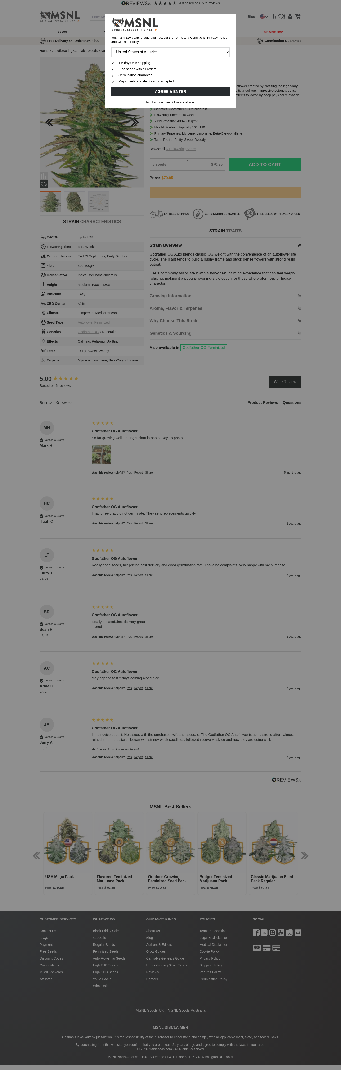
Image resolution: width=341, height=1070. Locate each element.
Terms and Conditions (189, 37)
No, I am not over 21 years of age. (170, 102)
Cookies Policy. (128, 42)
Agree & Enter (170, 92)
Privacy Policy (217, 37)
